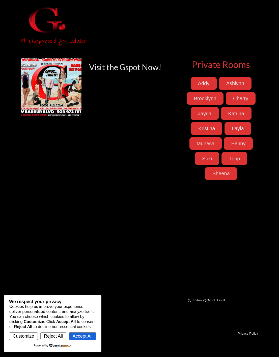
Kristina (206, 128)
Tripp (234, 158)
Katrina (236, 113)
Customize (23, 336)
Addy (204, 83)
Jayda (204, 113)
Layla (238, 128)
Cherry (240, 98)
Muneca (205, 143)
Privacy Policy (248, 333)
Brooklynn (205, 98)
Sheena (221, 173)
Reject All (53, 336)
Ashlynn (235, 83)
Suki (207, 158)
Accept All (83, 336)
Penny (238, 143)
